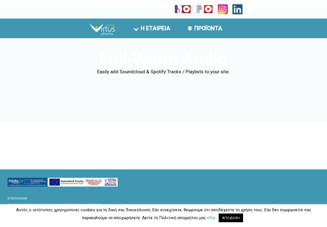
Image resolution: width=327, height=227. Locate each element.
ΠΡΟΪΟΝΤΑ (208, 28)
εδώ (211, 217)
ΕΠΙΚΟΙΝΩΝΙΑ (300, 9)
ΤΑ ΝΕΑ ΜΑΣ (278, 9)
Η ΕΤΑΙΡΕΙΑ (155, 28)
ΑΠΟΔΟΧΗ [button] (231, 218)
